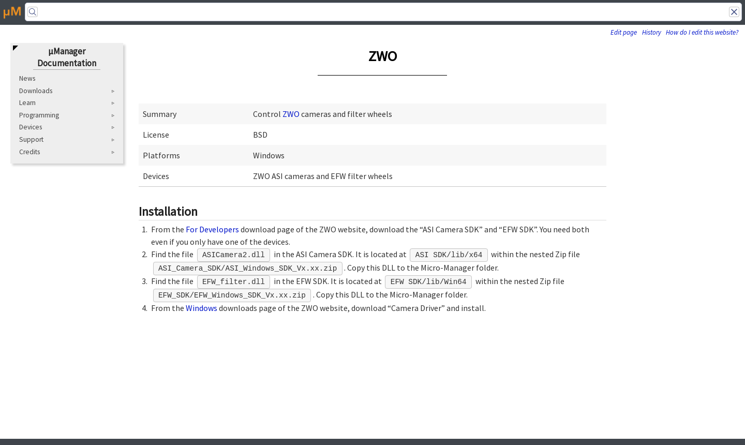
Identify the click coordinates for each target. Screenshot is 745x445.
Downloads (35, 90)
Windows (201, 308)
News (27, 78)
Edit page (623, 32)
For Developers (212, 229)
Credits (29, 151)
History (651, 32)
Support (31, 139)
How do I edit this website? (702, 32)
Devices (30, 127)
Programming (39, 115)
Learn (27, 102)
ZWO (291, 114)
